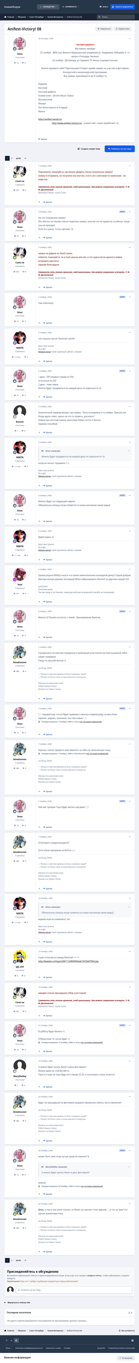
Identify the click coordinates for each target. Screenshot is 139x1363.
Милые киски (44, 351)
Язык (9, 1348)
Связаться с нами (53, 1348)
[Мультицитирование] (39, 202)
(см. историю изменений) (91, 721)
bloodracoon (19, 662)
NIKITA (19, 347)
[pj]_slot (20, 966)
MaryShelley (19, 1076)
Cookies (67, 1348)
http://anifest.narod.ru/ (50, 119)
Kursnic (20, 421)
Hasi (20, 584)
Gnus (20, 53)
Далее (18, 158)
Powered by (121, 1348)
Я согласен (125, 1358)
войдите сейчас (94, 1275)
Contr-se (19, 181)
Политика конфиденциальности (28, 1348)
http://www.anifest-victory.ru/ (67, 123)
